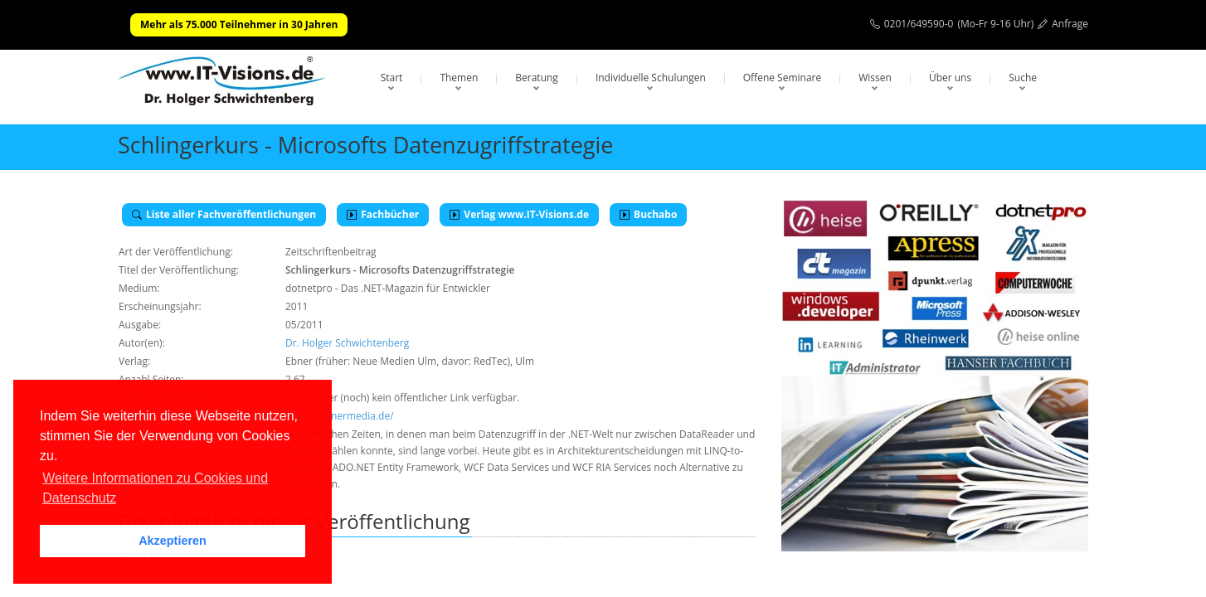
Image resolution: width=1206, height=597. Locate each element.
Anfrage (1070, 24)
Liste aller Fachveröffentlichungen (224, 214)
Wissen (875, 77)
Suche (1023, 77)
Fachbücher (383, 214)
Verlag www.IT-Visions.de (519, 214)
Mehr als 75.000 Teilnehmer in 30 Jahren (239, 24)
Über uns (950, 77)
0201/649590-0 (919, 24)
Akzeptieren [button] (173, 540)
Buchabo (648, 214)
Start (392, 77)
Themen (459, 77)
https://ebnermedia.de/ (339, 416)
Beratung (536, 77)
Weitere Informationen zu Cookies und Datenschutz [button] (155, 488)
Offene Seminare (782, 77)
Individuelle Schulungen (651, 77)
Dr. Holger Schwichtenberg (347, 343)
